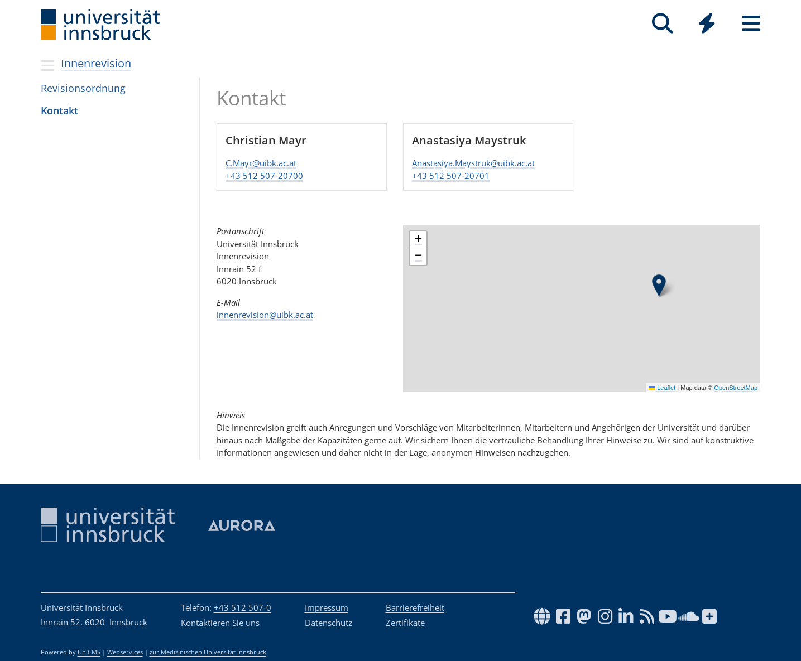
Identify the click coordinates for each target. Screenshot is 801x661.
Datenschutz (328, 622)
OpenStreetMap (736, 387)
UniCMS (89, 652)
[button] (659, 285)
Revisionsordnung (83, 88)
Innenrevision (96, 63)
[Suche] (663, 23)
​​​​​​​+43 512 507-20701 (451, 175)
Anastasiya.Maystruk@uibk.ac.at (473, 163)
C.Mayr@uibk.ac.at (261, 163)
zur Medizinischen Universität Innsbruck (208, 652)
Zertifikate (405, 622)
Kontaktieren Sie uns (220, 622)
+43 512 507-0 (242, 607)
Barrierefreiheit (415, 607)
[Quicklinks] (707, 23)
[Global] (707, 24)
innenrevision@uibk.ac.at (265, 314)
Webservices (125, 652)
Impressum (326, 607)
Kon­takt (59, 110)
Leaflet (662, 387)
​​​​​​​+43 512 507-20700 (264, 175)
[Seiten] (751, 23)
